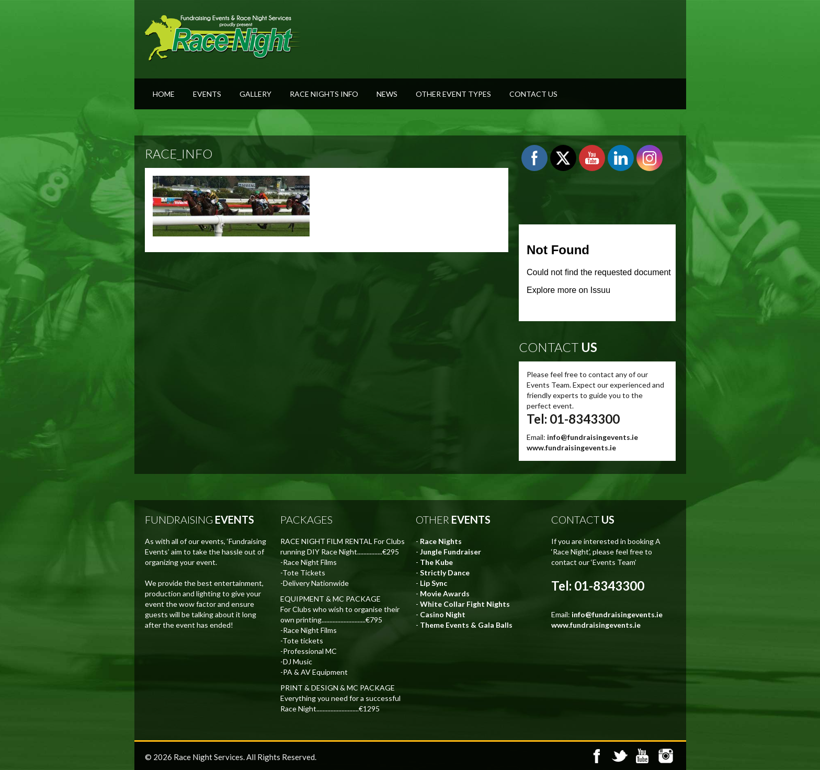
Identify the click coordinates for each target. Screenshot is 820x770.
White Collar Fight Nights (465, 603)
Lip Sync (433, 583)
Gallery (255, 93)
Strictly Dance (445, 572)
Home (164, 93)
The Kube (436, 562)
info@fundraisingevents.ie (592, 437)
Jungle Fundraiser (450, 551)
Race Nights (441, 541)
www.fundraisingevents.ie (571, 447)
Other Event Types (453, 93)
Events (207, 93)
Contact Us (533, 93)
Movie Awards (445, 593)
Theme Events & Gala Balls (466, 624)
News (387, 93)
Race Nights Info (324, 93)
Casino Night (442, 614)
